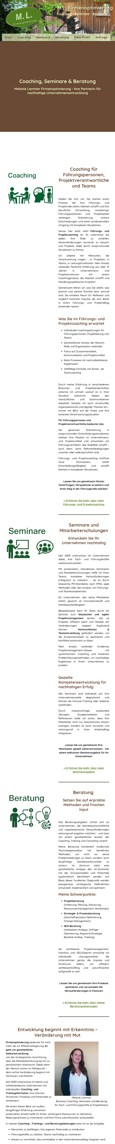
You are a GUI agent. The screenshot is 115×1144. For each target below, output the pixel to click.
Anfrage (101, 37)
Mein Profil (82, 37)
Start (8, 37)
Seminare (43, 37)
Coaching (24, 37)
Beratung (62, 37)
